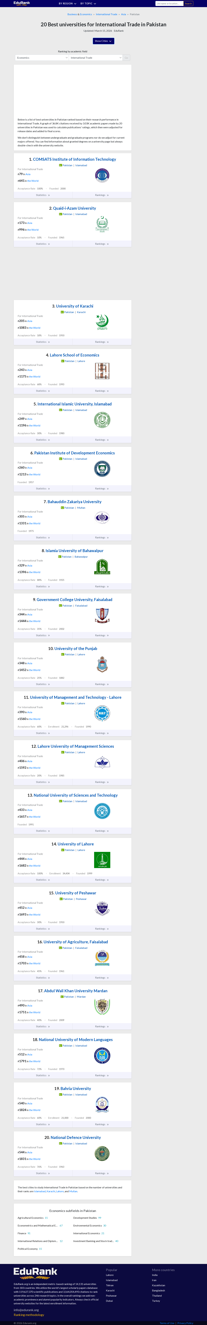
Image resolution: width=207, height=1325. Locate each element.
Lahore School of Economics (72, 355)
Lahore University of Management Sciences (72, 746)
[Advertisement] (42, 92)
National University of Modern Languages (73, 1039)
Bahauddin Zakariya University (73, 501)
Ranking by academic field (72, 51)
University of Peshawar (72, 892)
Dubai (109, 1300)
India (155, 1274)
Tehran (110, 1285)
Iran (154, 1280)
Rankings (102, 195)
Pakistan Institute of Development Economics (72, 452)
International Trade (106, 14)
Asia (123, 14)
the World (32, 180)
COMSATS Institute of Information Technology (72, 159)
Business (72, 14)
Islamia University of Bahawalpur (73, 550)
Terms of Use (167, 1323)
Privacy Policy (185, 1323)
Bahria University (72, 1088)
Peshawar (111, 1295)
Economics (86, 14)
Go (126, 57)
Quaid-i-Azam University (72, 208)
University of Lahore (72, 844)
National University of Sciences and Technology (72, 795)
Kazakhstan (158, 1285)
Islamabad (40, 1191)
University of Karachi (72, 306)
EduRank (119, 30)
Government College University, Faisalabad (72, 599)
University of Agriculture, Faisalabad (72, 941)
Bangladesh (158, 1290)
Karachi (51, 1191)
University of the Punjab (72, 648)
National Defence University (72, 1137)
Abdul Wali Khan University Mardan (72, 990)
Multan (73, 1191)
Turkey (156, 1300)
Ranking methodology (29, 1315)
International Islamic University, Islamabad (73, 404)
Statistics (43, 195)
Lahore (60, 1191)
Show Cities (103, 41)
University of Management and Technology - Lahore (72, 697)
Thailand (157, 1295)
